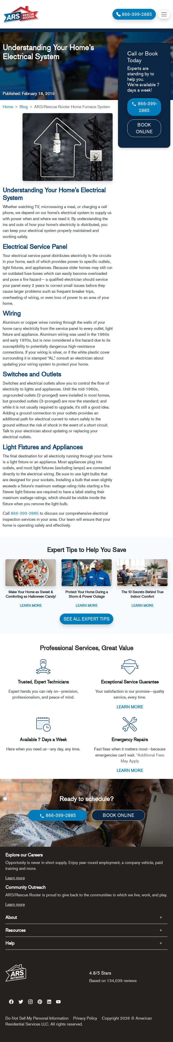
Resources (15, 930)
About (11, 917)
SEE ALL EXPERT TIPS (86, 619)
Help (9, 943)
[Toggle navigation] (164, 14)
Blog (24, 106)
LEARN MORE (130, 706)
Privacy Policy (85, 1018)
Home (8, 106)
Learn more (15, 877)
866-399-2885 (25, 513)
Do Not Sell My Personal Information (36, 1018)
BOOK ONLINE (144, 128)
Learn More (31, 605)
